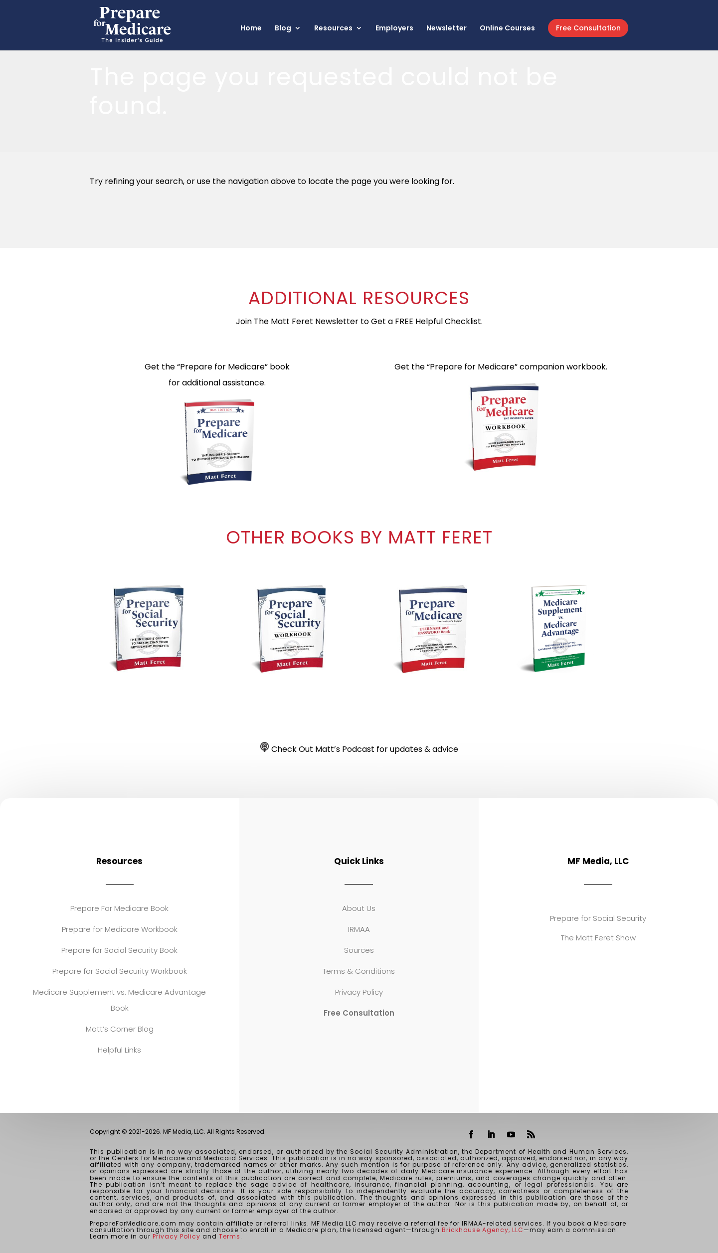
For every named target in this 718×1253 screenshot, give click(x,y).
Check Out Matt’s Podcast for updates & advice (359, 749)
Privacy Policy (359, 992)
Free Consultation (588, 28)
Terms (229, 1236)
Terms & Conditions (359, 971)
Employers (394, 28)
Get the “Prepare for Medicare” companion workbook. (500, 366)
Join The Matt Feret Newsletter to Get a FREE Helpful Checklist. (359, 321)
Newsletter (446, 28)
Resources (333, 28)
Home (251, 28)
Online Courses (507, 28)
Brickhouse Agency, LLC (483, 1230)
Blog (283, 28)
